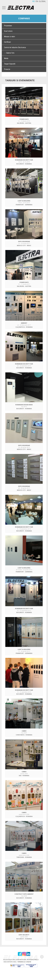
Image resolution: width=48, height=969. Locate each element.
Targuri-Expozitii (9, 64)
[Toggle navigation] (4, 7)
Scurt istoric (8, 31)
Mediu (6, 58)
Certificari (7, 42)
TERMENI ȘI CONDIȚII (24, 962)
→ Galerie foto (9, 53)
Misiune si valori (9, 36)
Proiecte (7, 69)
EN (37, 1)
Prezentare (8, 26)
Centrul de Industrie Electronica (15, 47)
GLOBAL (42, 1)
